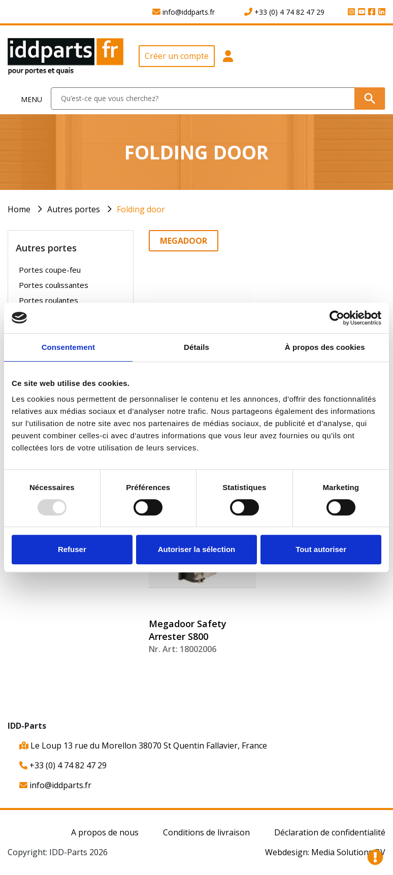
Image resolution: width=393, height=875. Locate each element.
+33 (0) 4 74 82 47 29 (63, 765)
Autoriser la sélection (197, 549)
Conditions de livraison (206, 832)
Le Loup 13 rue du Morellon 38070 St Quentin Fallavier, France (143, 745)
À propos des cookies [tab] (325, 347)
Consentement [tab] (68, 347)
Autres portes (73, 209)
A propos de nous (105, 832)
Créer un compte (177, 55)
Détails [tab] (196, 347)
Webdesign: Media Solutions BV (325, 852)
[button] (228, 60)
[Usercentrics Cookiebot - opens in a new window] (336, 318)
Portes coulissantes (53, 285)
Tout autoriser (321, 549)
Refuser (72, 549)
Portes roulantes (48, 300)
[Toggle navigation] (26, 99)
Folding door (141, 209)
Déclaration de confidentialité (329, 832)
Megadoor (183, 240)
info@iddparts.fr (55, 785)
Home (19, 209)
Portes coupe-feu (50, 270)
